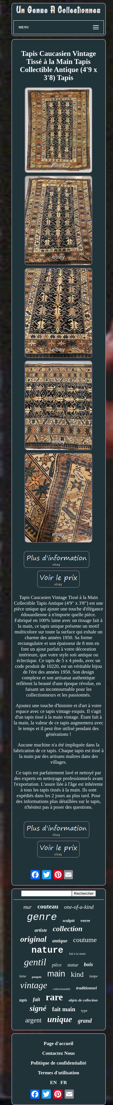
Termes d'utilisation (58, 1072)
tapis (23, 1000)
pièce (57, 964)
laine (22, 976)
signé (38, 1008)
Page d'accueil (58, 1043)
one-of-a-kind (79, 907)
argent (33, 1020)
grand (85, 1021)
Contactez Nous (58, 1053)
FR (63, 1082)
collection (67, 929)
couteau (47, 906)
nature (47, 950)
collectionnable (61, 989)
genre (42, 917)
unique (59, 1019)
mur (27, 907)
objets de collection (83, 1000)
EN (53, 1082)
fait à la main (77, 953)
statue (72, 964)
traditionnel (86, 988)
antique (60, 940)
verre (85, 920)
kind (77, 974)
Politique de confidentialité (58, 1063)
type (84, 1010)
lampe (93, 976)
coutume (85, 939)
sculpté (69, 921)
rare (54, 997)
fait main (63, 1009)
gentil (35, 962)
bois (88, 964)
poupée (36, 976)
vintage (33, 985)
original (33, 939)
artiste (41, 930)
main (56, 973)
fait (36, 999)
